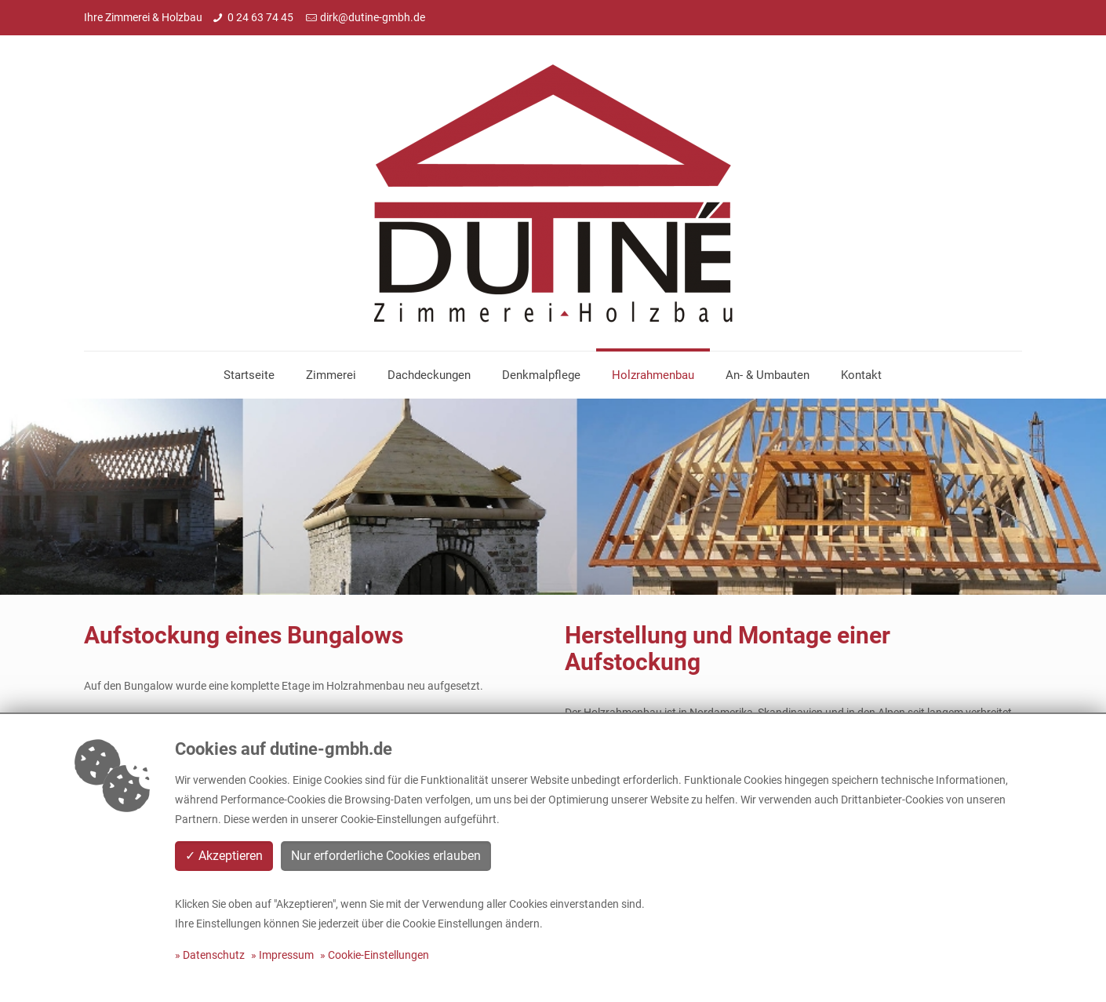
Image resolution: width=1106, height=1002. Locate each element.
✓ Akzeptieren (224, 855)
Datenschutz (214, 955)
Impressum (286, 955)
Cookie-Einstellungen (378, 955)
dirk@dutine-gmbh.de (372, 17)
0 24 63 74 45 (261, 17)
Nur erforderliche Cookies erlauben (386, 855)
